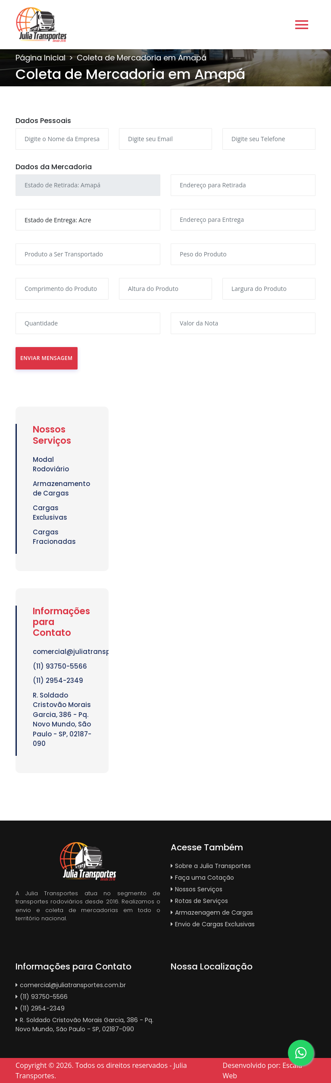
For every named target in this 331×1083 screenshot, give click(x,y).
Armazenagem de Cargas (212, 912)
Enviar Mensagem (46, 358)
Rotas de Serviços (199, 901)
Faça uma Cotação (202, 877)
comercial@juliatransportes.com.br (62, 651)
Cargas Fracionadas (54, 536)
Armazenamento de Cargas (61, 488)
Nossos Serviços (196, 889)
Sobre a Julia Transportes (211, 866)
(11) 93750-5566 (60, 666)
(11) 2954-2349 (58, 680)
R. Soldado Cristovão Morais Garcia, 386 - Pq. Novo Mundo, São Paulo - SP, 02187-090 (62, 719)
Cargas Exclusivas (50, 512)
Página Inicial (41, 57)
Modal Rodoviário (51, 464)
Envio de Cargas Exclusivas (213, 924)
